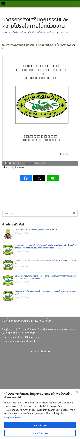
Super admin (65, 32)
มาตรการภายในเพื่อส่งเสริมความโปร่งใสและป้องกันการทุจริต (27, 32)
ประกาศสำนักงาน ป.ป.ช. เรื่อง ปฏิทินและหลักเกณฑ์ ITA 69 (36, 229)
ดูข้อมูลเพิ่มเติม (14, 417)
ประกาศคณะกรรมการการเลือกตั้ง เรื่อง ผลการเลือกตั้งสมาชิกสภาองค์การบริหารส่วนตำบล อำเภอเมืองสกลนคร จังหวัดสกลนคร (45, 277)
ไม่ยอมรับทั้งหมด (40, 433)
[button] (3, 4)
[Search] (74, 213)
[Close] (77, 392)
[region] (40, 414)
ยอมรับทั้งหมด (40, 425)
